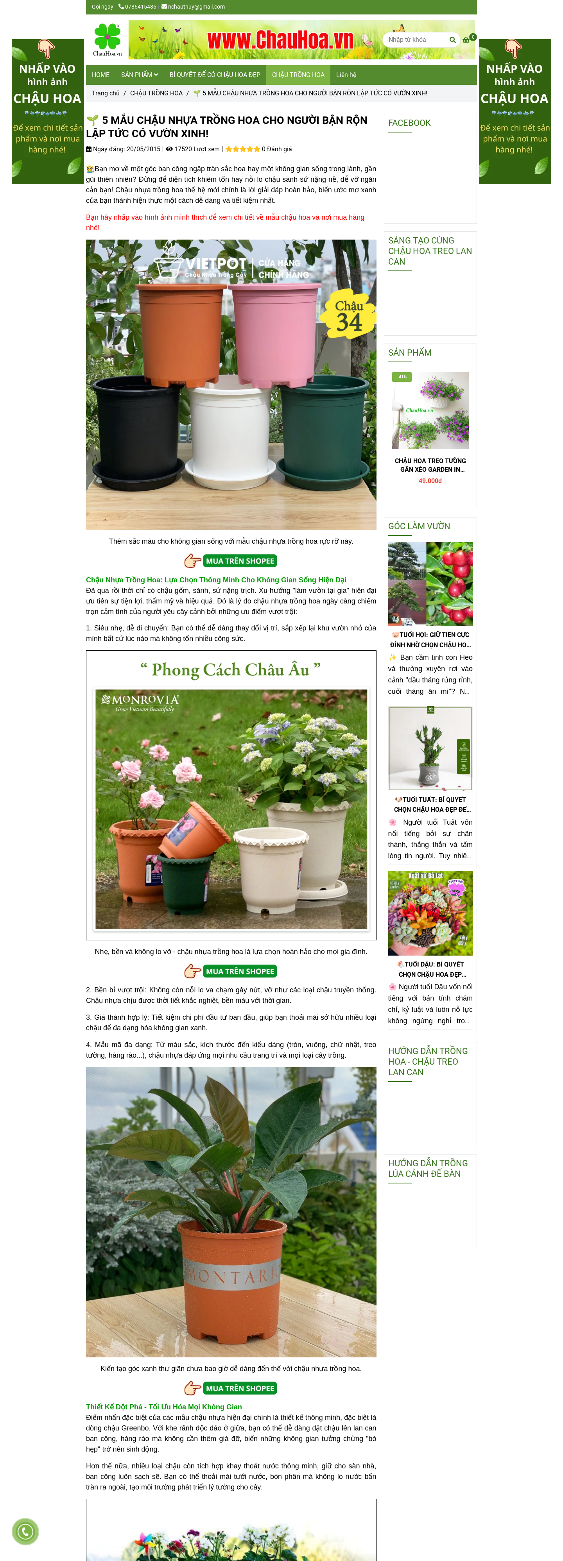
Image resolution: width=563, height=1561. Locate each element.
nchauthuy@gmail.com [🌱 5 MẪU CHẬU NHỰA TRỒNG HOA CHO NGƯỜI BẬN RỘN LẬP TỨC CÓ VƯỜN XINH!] (193, 7)
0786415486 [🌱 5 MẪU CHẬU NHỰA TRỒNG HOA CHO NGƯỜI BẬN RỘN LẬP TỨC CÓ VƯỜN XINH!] (137, 7)
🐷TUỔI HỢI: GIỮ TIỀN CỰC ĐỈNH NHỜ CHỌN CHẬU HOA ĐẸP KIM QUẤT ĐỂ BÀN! (430, 640)
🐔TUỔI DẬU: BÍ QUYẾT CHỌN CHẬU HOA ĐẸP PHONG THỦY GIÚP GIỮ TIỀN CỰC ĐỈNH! (430, 970)
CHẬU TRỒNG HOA (298, 75)
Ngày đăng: (105, 149)
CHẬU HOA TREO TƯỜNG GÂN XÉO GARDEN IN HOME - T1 (430, 465)
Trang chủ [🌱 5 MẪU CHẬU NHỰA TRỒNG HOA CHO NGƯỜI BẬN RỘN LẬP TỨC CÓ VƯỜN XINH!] (106, 93)
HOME (100, 75)
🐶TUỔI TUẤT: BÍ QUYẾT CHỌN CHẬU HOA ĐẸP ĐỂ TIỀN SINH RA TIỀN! (430, 805)
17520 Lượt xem (193, 149)
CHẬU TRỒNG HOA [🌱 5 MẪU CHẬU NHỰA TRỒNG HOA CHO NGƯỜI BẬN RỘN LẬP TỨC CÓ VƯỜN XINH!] (156, 93)
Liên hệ (346, 75)
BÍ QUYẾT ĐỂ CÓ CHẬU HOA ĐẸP (215, 75)
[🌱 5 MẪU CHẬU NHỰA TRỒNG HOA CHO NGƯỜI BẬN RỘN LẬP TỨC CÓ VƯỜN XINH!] (280, 39)
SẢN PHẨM (139, 75)
